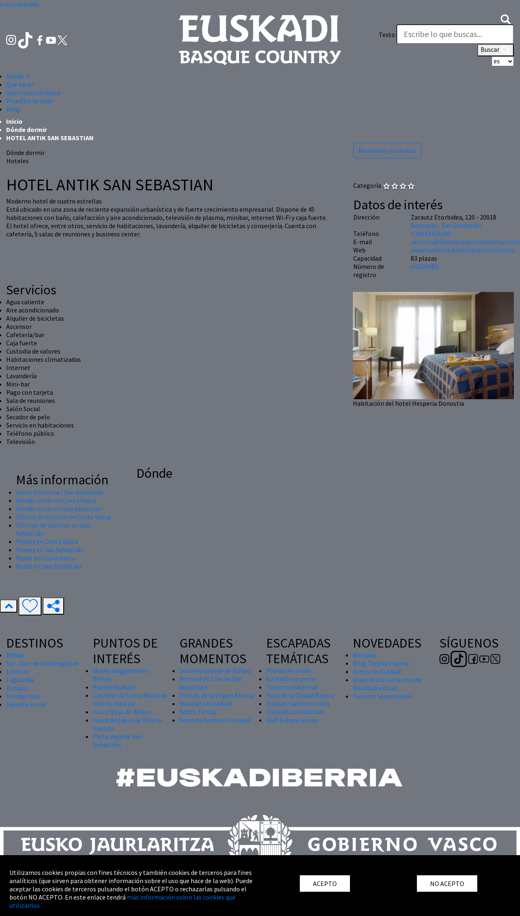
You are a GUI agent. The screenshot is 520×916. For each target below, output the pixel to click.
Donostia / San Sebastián (446, 225)
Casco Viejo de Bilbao (122, 712)
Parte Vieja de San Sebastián (117, 740)
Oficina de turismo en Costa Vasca (63, 517)
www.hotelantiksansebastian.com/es (463, 250)
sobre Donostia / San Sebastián (60, 492)
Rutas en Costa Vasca (45, 558)
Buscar (496, 50)
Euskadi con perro (291, 679)
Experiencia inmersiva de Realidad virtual (387, 683)
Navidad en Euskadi (205, 703)
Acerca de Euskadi (377, 671)
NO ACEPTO (447, 883)
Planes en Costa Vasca (47, 541)
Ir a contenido (19, 4)
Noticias (364, 655)
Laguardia (20, 679)
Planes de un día (288, 670)
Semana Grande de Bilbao (215, 670)
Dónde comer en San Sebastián (59, 508)
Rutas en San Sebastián (48, 566)
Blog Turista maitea (381, 663)
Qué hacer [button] (20, 84)
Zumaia (16, 688)
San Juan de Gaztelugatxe (42, 663)
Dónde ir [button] (18, 76)
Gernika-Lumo (26, 704)
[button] (506, 18)
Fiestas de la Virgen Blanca (216, 695)
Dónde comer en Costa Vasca (56, 500)
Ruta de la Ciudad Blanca (300, 695)
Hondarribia (23, 696)
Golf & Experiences (292, 720)
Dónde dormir (26, 129)
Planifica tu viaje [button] (29, 101)
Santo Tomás (198, 712)
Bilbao (15, 655)
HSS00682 (424, 266)
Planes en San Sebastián (50, 550)
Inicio (14, 121)
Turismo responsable (382, 696)
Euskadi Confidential (295, 712)
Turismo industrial (292, 687)
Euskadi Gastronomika (297, 703)
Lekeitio (17, 671)
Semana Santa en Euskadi (215, 720)
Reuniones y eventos (387, 150)
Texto (387, 34)
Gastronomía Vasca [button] (33, 92)
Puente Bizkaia (114, 687)
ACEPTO (325, 883)
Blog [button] (13, 109)
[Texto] (455, 34)
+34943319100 (431, 233)
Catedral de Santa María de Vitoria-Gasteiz (130, 699)
